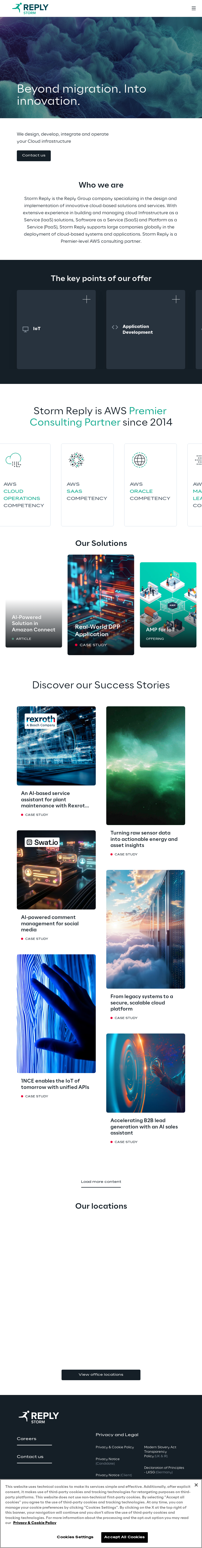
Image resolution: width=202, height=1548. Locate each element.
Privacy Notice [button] (108, 1461)
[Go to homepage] (35, 8)
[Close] (196, 1485)
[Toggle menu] (193, 8)
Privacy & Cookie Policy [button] (115, 1447)
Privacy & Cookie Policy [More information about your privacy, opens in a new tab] (34, 1523)
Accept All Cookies (124, 1537)
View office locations (101, 1374)
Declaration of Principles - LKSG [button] (164, 1470)
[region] (101, 1513)
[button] (34, 155)
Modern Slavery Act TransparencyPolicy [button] (160, 1452)
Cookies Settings (75, 1537)
